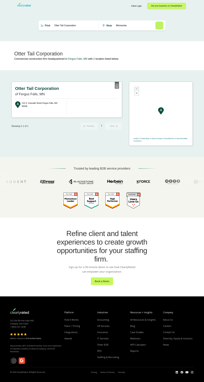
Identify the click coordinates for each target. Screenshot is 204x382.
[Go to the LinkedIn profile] (176, 372)
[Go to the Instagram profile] (192, 372)
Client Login (136, 6)
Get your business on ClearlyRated (166, 6)
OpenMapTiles (169, 138)
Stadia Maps (145, 138)
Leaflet (135, 138)
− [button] (136, 93)
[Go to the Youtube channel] (187, 372)
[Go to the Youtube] (182, 372)
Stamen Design (157, 138)
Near (109, 25)
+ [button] (136, 89)
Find (47, 25)
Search (159, 25)
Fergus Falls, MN (77, 58)
